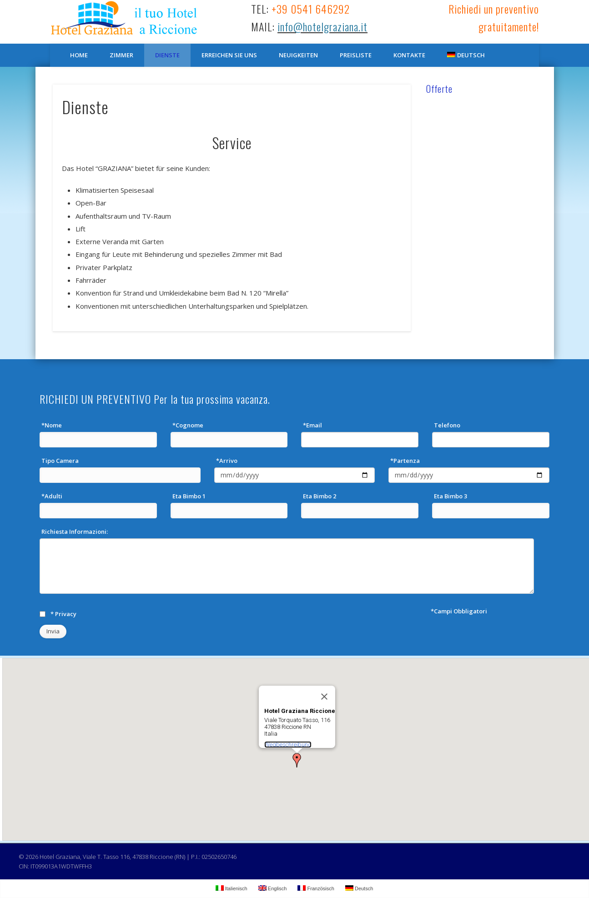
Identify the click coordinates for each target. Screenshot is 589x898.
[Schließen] (324, 696)
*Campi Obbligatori (459, 611)
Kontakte (409, 55)
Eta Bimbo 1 (189, 496)
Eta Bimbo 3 (450, 496)
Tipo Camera (60, 461)
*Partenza (405, 461)
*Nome (51, 425)
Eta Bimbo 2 (319, 496)
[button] (297, 760)
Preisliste (356, 55)
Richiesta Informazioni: (74, 531)
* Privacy (63, 614)
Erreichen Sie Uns (229, 55)
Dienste (167, 55)
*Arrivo (226, 461)
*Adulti (51, 496)
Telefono (447, 425)
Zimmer (121, 55)
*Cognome (187, 425)
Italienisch (231, 888)
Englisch (272, 888)
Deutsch (466, 55)
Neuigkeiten (298, 55)
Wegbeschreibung (288, 744)
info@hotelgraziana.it (322, 26)
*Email (312, 425)
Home (79, 55)
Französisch (315, 888)
